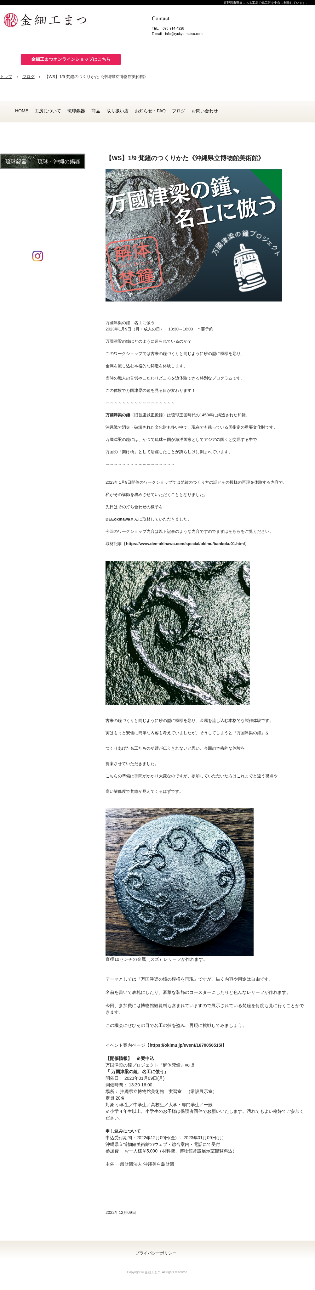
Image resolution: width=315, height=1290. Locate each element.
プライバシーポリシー (155, 1253)
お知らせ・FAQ (150, 110)
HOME (21, 110)
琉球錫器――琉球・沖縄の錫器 (42, 162)
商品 (95, 110)
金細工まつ (50, 22)
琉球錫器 (76, 110)
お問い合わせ (205, 110)
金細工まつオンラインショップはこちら (71, 59)
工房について (48, 110)
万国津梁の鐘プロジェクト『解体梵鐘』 (145, 1064)
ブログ (28, 76)
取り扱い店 (117, 110)
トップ (6, 76)
